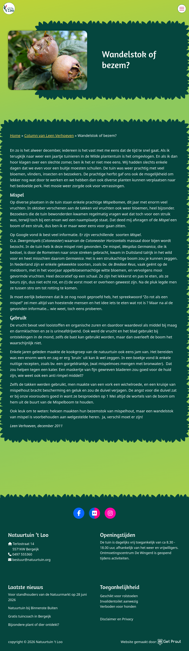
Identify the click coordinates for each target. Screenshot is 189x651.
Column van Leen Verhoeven (49, 135)
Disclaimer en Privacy (116, 619)
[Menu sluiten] (182, 8)
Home (15, 135)
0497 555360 (20, 554)
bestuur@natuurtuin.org (29, 559)
